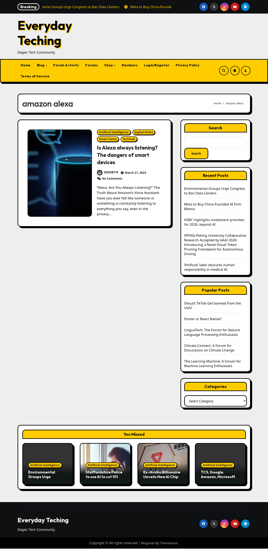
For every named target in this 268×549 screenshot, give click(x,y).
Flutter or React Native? (203, 319)
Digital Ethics (144, 132)
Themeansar (169, 543)
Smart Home (108, 139)
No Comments (112, 178)
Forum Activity (66, 65)
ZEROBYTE (107, 172)
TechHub (129, 139)
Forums (91, 65)
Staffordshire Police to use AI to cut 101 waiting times (104, 477)
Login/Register (156, 65)
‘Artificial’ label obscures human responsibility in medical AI (209, 267)
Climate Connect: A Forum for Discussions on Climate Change (209, 348)
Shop (109, 65)
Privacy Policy (187, 65)
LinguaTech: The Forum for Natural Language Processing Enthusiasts (212, 332)
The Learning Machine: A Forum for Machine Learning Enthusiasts (212, 364)
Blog (41, 65)
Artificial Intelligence (114, 132)
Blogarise (147, 543)
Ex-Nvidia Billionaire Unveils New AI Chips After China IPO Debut (161, 479)
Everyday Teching (45, 32)
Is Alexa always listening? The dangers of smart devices (126, 155)
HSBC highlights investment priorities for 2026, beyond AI (214, 222)
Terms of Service (35, 76)
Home (26, 65)
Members (130, 65)
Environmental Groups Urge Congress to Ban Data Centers (214, 191)
